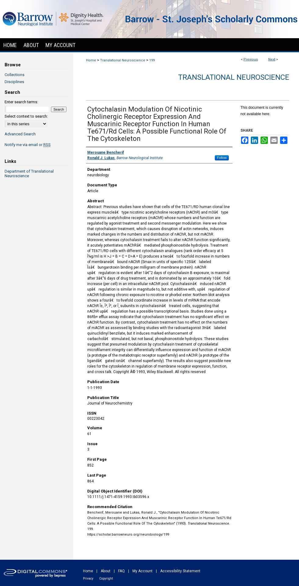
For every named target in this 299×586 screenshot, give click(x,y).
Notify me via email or (28, 144)
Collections (14, 74)
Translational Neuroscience (122, 60)
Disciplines (14, 81)
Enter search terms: (21, 102)
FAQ (121, 571)
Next (271, 59)
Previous (250, 59)
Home (91, 60)
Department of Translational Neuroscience (29, 173)
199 (152, 60)
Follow (222, 157)
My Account (142, 571)
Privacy (88, 578)
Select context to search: (26, 116)
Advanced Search (20, 134)
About (105, 571)
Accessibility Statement (180, 571)
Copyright (106, 578)
